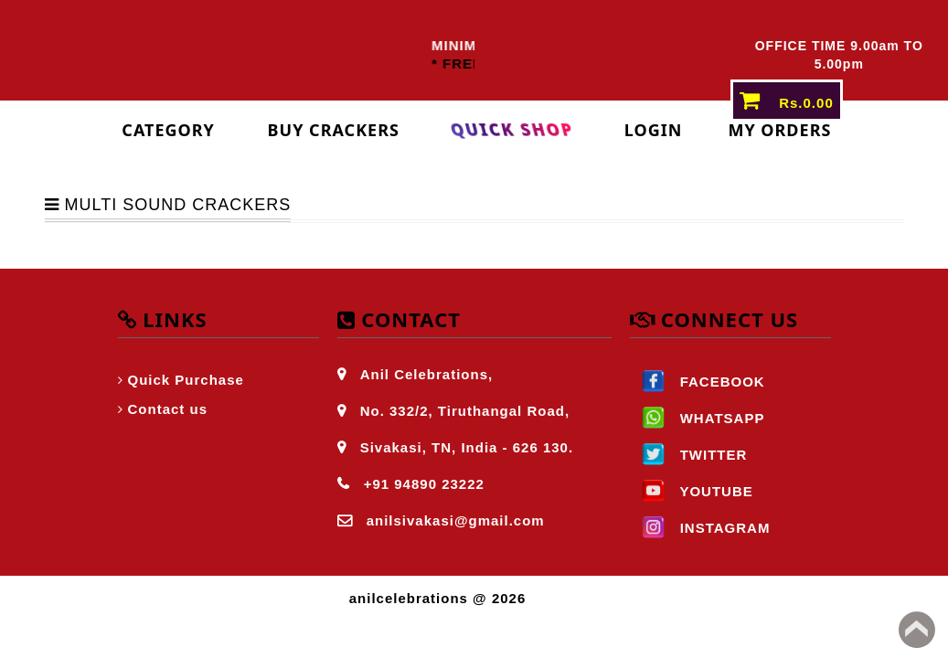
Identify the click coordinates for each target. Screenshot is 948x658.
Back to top (916, 629)
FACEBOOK (697, 381)
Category (168, 130)
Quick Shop (512, 130)
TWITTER (689, 454)
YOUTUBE (691, 491)
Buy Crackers (333, 130)
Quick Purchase (186, 379)
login (653, 130)
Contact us (168, 409)
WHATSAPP (697, 418)
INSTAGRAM (700, 528)
